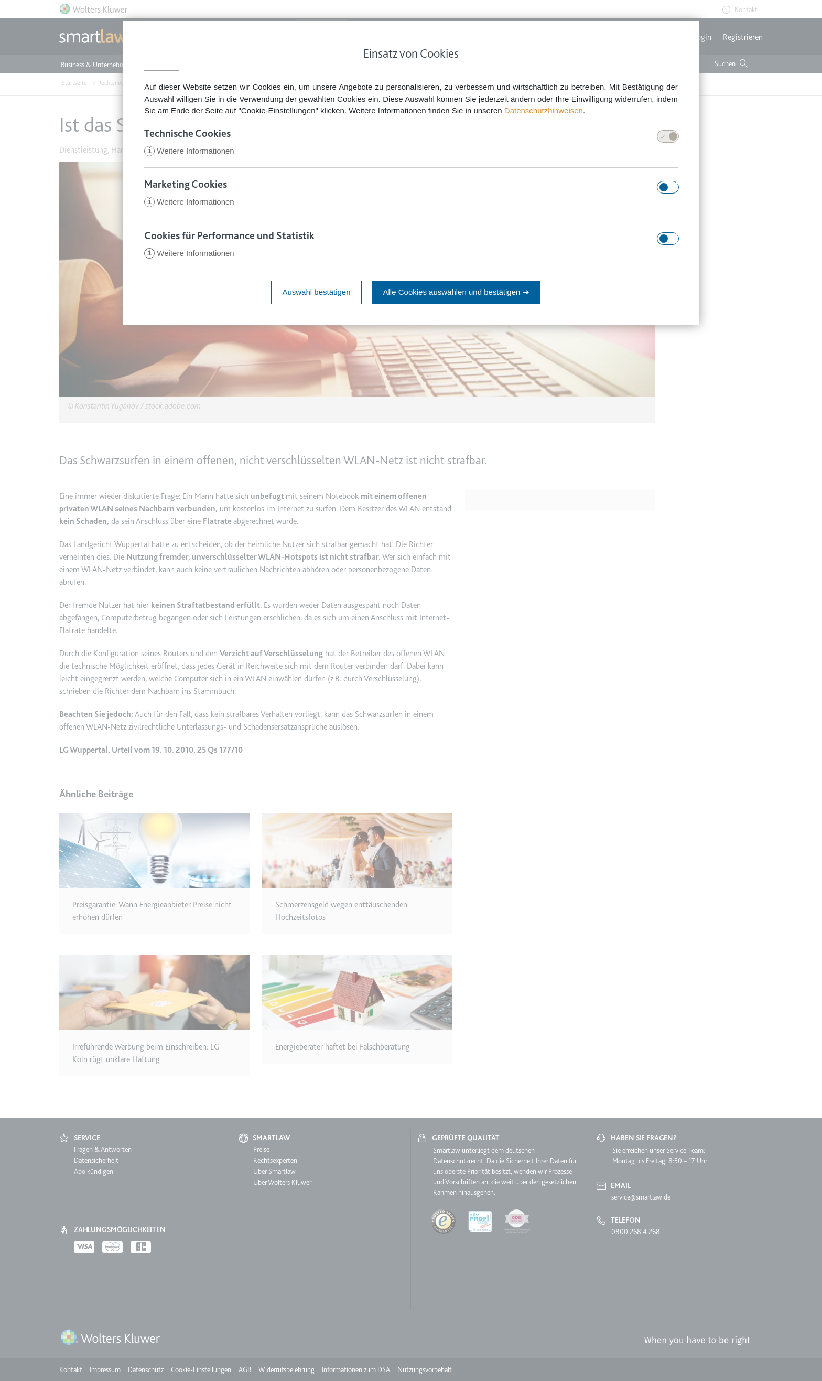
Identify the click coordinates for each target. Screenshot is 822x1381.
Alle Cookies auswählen (456, 293)
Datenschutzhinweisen (543, 110)
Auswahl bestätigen (316, 293)
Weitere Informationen (189, 151)
